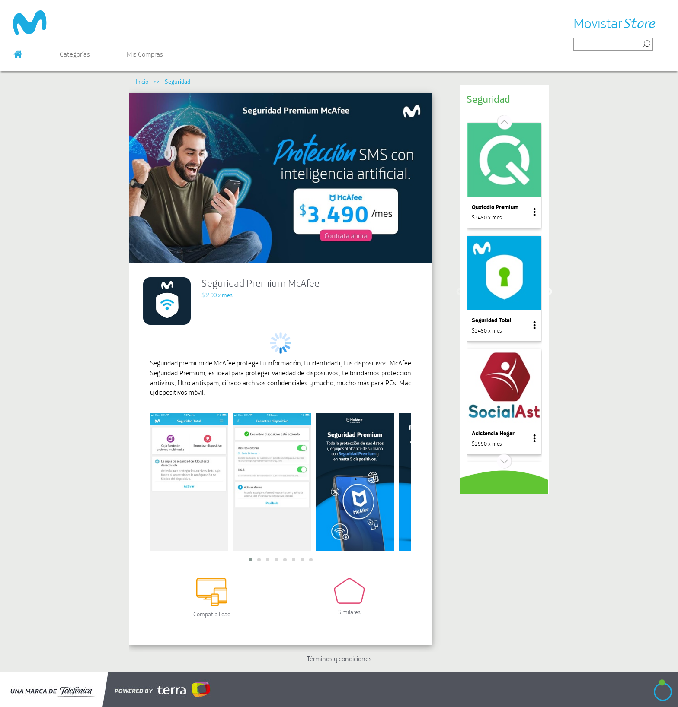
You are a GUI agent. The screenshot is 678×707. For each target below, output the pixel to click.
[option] (504, 175)
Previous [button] (460, 292)
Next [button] (548, 292)
